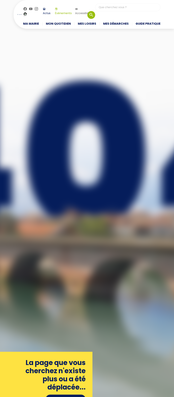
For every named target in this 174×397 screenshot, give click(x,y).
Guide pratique (148, 23)
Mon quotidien (58, 23)
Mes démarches (116, 23)
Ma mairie (31, 23)
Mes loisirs (87, 23)
